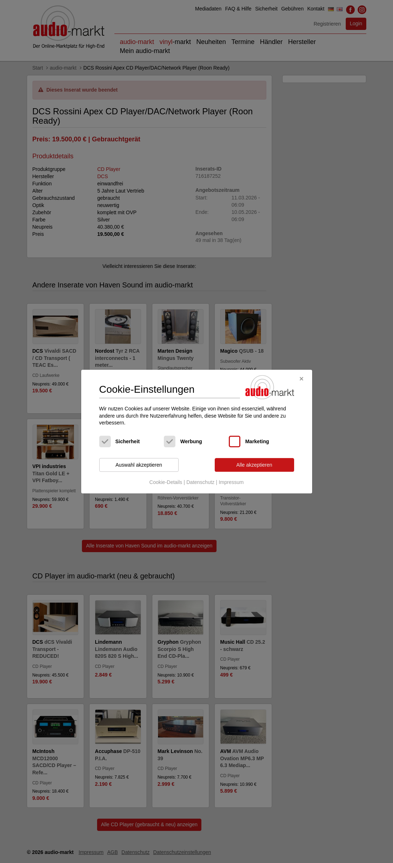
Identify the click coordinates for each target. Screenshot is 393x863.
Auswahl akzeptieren (138, 465)
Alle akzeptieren (254, 465)
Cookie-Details (165, 482)
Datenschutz (200, 482)
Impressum (231, 482)
